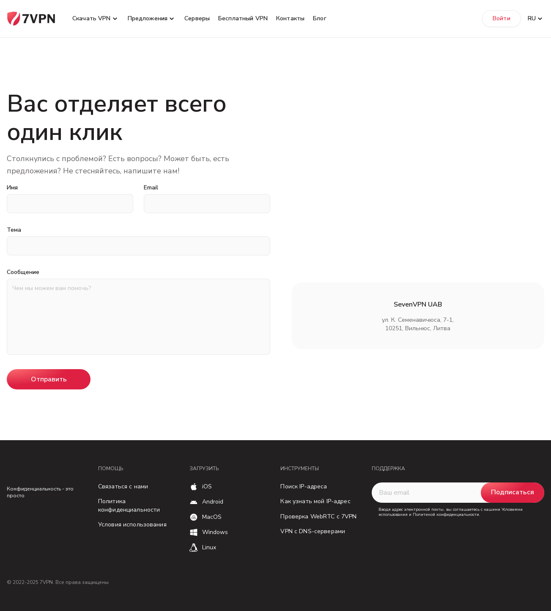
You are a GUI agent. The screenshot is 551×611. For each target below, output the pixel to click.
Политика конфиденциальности (129, 505)
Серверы (197, 18)
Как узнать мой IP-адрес (315, 501)
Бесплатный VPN (243, 18)
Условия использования (132, 525)
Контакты (290, 18)
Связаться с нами (123, 486)
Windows (215, 532)
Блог (319, 18)
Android (213, 502)
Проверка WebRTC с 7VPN (318, 516)
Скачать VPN (91, 18)
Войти (501, 18)
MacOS (212, 517)
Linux (209, 547)
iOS (207, 486)
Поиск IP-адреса (303, 486)
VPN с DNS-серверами (312, 531)
